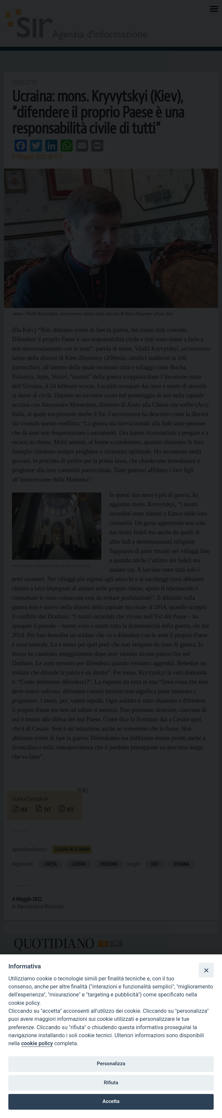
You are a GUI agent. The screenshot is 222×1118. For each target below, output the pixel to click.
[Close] (206, 970)
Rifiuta (111, 1083)
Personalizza (111, 1064)
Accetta (111, 1101)
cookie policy (37, 1043)
